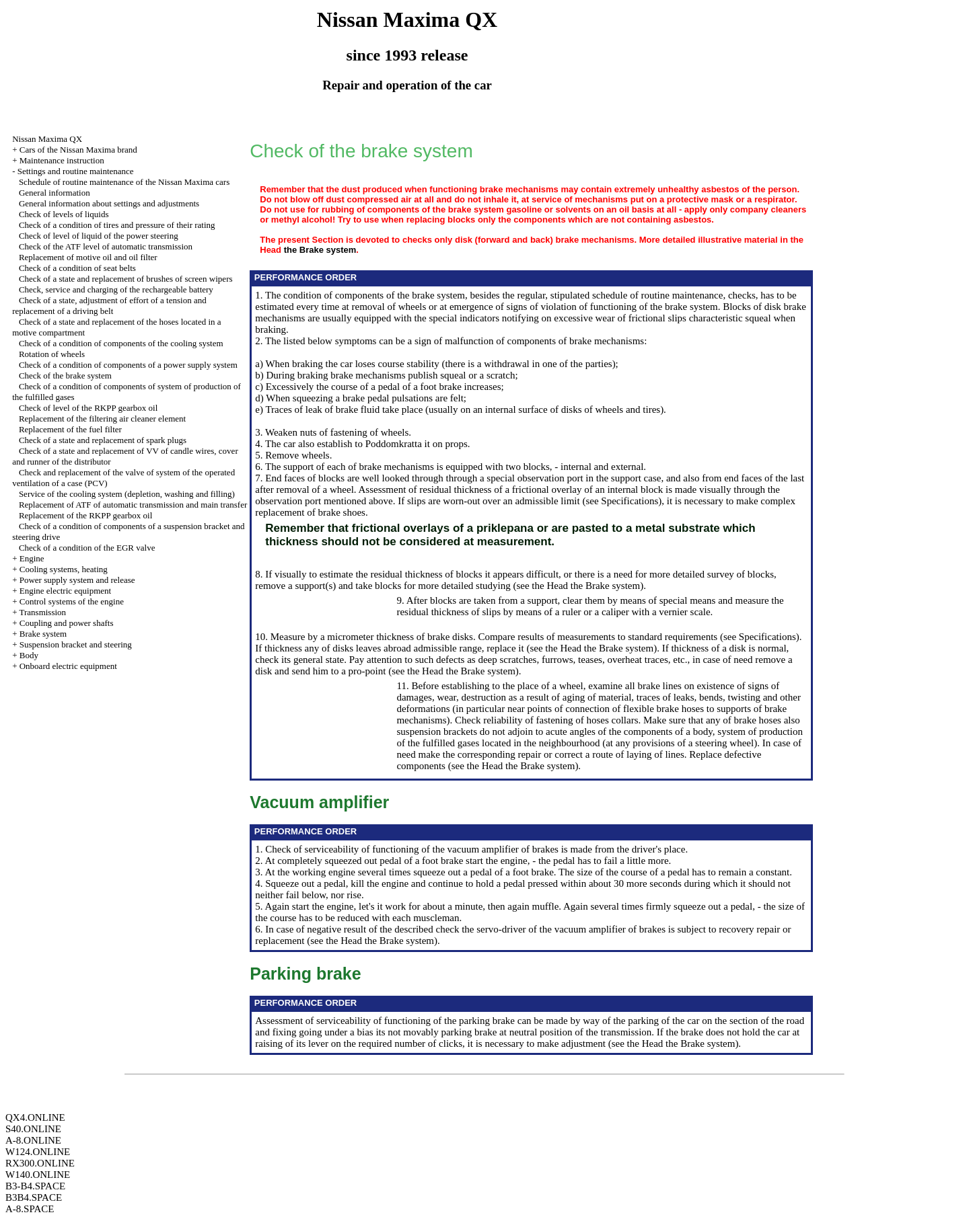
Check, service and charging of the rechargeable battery (116, 289)
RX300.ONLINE (40, 1163)
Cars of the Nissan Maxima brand (78, 150)
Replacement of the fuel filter (70, 429)
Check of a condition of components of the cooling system (121, 343)
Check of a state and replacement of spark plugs (102, 440)
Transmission (42, 612)
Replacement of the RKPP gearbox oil (85, 515)
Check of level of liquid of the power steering (98, 236)
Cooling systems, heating (64, 569)
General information (54, 193)
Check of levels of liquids (64, 214)
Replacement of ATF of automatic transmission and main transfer (133, 505)
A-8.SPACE (29, 1208)
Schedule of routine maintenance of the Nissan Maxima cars (124, 182)
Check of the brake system (65, 375)
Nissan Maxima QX (47, 139)
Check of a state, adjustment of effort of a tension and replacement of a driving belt (109, 305)
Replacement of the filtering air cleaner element (102, 418)
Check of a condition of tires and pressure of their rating (117, 225)
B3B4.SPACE (33, 1197)
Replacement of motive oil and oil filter (88, 257)
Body (29, 655)
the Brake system (320, 250)
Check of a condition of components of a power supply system (128, 365)
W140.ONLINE (37, 1174)
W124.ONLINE (37, 1151)
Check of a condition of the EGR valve (87, 548)
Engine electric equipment (65, 591)
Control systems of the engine (72, 601)
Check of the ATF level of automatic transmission (105, 246)
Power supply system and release (77, 580)
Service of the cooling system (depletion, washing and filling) (127, 494)
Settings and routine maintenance (75, 171)
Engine (32, 558)
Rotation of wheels (52, 354)
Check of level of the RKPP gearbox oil (88, 408)
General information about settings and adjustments (109, 203)
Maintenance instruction (62, 160)
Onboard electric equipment (68, 666)
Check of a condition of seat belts (77, 268)
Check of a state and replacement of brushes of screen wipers (126, 279)
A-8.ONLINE (33, 1140)
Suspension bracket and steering (76, 644)
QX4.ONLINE (35, 1117)
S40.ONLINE (33, 1128)
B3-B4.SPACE (35, 1186)
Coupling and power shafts (67, 623)
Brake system (43, 634)
